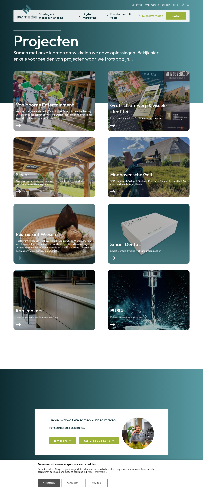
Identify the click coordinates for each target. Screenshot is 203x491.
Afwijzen (96, 482)
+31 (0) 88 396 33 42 (97, 441)
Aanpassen (72, 482)
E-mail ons (61, 441)
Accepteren (49, 482)
